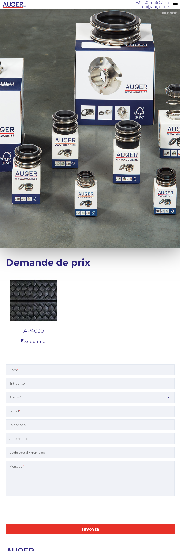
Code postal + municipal (27, 452)
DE (174, 13)
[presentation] (41, 511)
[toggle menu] (175, 4)
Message (16, 466)
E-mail (14, 411)
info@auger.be (154, 6)
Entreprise (17, 383)
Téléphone (17, 425)
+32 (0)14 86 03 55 (152, 2)
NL (164, 13)
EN (169, 13)
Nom (13, 370)
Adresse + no (18, 439)
